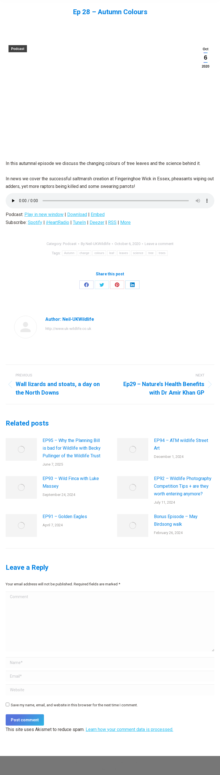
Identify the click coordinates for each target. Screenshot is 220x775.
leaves (123, 253)
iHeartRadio (57, 222)
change (85, 253)
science (138, 253)
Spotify (35, 222)
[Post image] (21, 449)
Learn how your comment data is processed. (129, 729)
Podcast (17, 49)
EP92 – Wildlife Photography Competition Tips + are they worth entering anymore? (182, 486)
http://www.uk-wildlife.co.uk (68, 328)
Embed (98, 214)
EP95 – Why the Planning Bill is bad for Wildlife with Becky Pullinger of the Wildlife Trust (72, 448)
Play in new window (44, 214)
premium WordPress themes (128, 762)
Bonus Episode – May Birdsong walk (176, 520)
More (125, 222)
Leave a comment (159, 244)
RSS (112, 222)
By (95, 244)
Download (77, 214)
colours (99, 253)
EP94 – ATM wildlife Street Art (181, 444)
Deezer (97, 222)
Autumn (69, 253)
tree (151, 253)
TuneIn (79, 222)
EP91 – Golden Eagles (65, 516)
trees (162, 253)
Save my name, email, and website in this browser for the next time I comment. (74, 705)
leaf (111, 253)
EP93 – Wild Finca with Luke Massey (71, 482)
